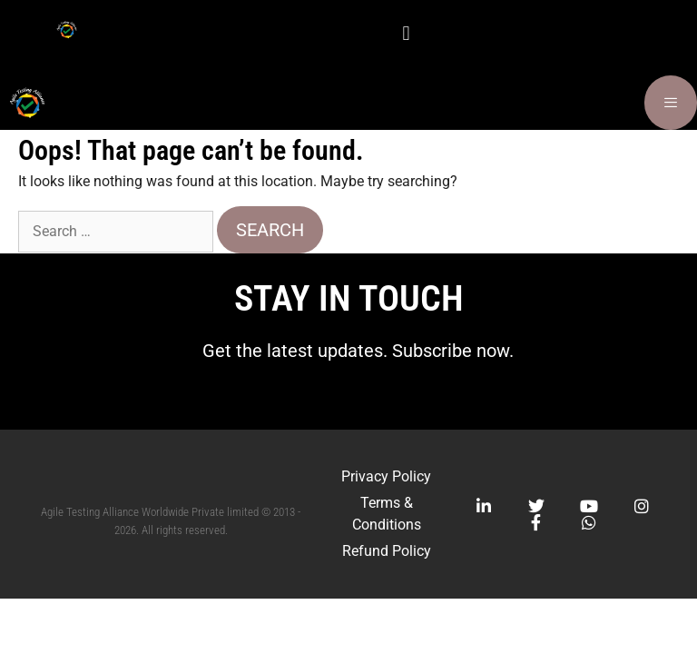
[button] (406, 33)
